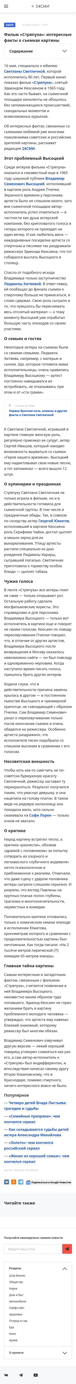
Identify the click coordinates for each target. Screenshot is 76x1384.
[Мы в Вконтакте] (6, 1375)
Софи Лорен (40, 815)
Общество (16, 1282)
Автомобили (17, 1301)
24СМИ (28, 148)
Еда (11, 1327)
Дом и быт (16, 1295)
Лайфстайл (16, 1308)
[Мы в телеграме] (21, 1375)
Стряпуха (42, 82)
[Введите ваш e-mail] (33, 1249)
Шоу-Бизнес (17, 1275)
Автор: (21, 1170)
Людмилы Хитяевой (22, 283)
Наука (13, 1288)
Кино (9, 25)
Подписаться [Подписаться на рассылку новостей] (67, 1249)
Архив (13, 1340)
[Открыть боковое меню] (6, 6)
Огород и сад (18, 1321)
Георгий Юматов (53, 520)
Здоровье (15, 1314)
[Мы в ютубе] (36, 1375)
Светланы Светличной (24, 71)
